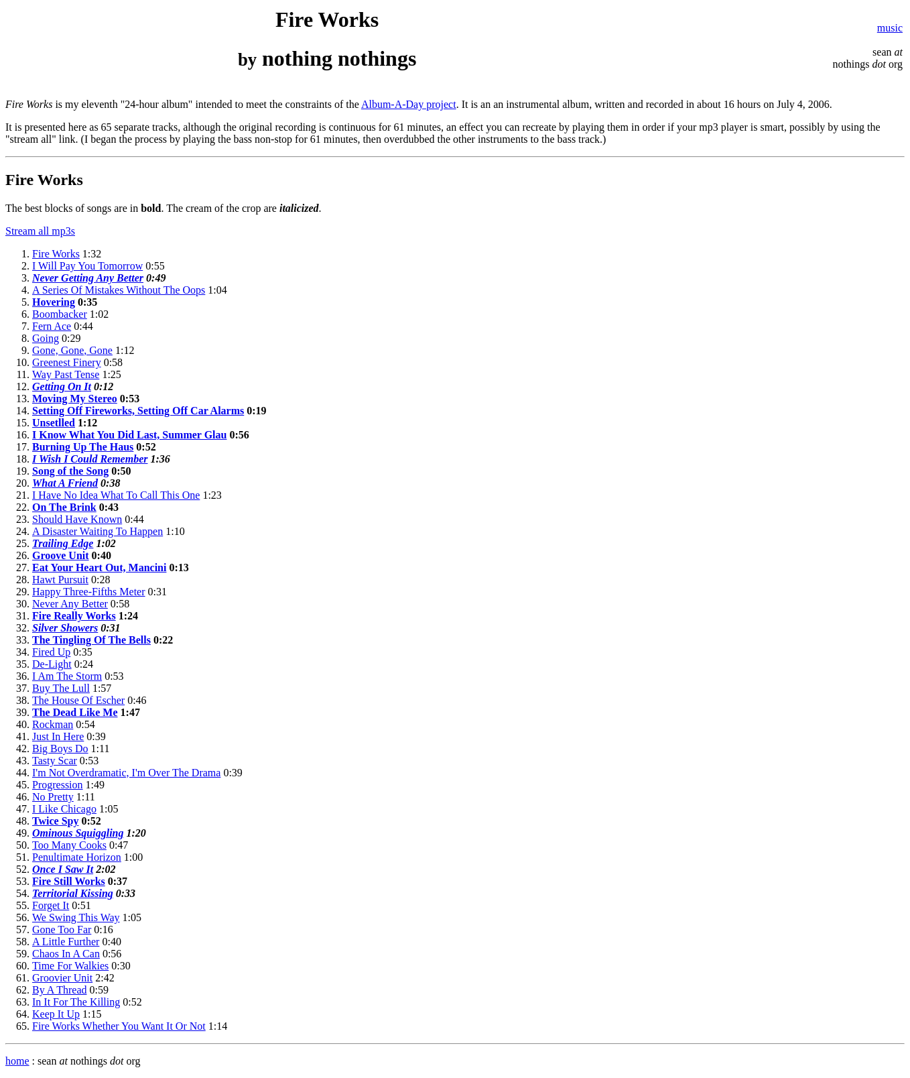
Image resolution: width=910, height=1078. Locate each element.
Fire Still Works (68, 881)
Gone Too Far (61, 929)
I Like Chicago (64, 809)
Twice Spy (55, 821)
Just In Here (58, 736)
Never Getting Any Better (87, 278)
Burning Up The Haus (82, 447)
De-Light (52, 664)
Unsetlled (53, 422)
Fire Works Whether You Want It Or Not (119, 1026)
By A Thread (59, 990)
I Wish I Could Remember (89, 459)
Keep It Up (56, 1014)
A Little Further (65, 941)
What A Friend (65, 483)
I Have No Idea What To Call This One (116, 495)
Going (45, 338)
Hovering (53, 302)
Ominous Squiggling (78, 833)
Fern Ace (51, 326)
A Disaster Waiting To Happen (97, 531)
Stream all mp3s (40, 231)
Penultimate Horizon (76, 857)
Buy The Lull (61, 688)
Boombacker (59, 314)
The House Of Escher (78, 700)
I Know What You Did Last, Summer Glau (129, 434)
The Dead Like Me (75, 712)
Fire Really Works (74, 615)
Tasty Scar (54, 760)
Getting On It (61, 386)
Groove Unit (60, 555)
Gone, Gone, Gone (72, 350)
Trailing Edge (62, 543)
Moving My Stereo (74, 398)
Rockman (52, 724)
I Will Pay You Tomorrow (87, 266)
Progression (57, 784)
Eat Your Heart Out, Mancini (99, 567)
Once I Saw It (62, 869)
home (17, 1061)
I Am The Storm (67, 676)
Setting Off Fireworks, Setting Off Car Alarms (138, 410)
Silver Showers (65, 628)
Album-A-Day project (408, 104)
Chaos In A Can (66, 953)
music (890, 28)
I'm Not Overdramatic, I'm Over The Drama (126, 772)
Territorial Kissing (72, 893)
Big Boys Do (60, 748)
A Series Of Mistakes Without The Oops (118, 290)
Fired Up (51, 652)
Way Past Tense (65, 374)
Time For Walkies (70, 965)
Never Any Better (70, 603)
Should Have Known (77, 519)
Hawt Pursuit (60, 579)
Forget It (50, 905)
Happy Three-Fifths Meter (88, 591)
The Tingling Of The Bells (91, 640)
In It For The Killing (76, 1002)
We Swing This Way (76, 917)
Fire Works (56, 253)
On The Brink (64, 507)
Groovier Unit (62, 977)
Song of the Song (70, 471)
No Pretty (53, 796)
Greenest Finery (66, 362)
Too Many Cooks (69, 845)
